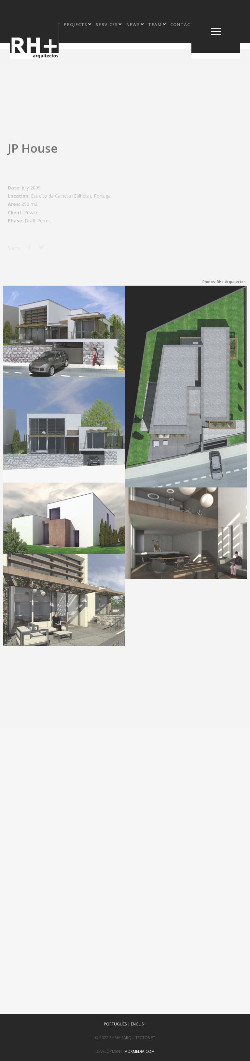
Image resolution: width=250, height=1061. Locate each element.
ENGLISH (138, 1024)
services (109, 24)
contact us (188, 24)
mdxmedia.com (139, 1051)
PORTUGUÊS (115, 1024)
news (135, 24)
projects (78, 24)
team (157, 24)
